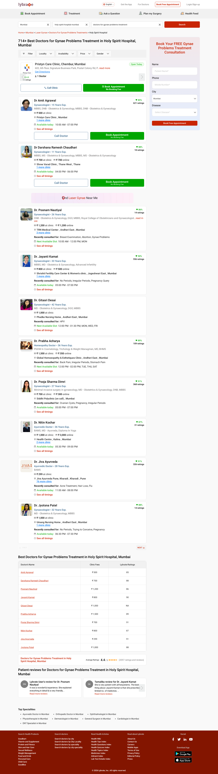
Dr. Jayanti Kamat (46, 256)
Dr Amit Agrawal (45, 100)
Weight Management (27, 753)
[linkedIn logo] (185, 740)
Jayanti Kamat (28, 597)
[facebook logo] (173, 740)
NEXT (141, 548)
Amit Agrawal (27, 572)
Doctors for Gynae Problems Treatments (68, 32)
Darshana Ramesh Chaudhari (34, 580)
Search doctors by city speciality (69, 747)
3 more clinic (43, 232)
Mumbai (29, 32)
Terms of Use (133, 750)
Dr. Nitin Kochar (44, 422)
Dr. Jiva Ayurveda (46, 462)
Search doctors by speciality (67, 744)
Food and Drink (24, 756)
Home (21, 32)
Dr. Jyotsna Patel (45, 505)
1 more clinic (43, 120)
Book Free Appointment (167, 4)
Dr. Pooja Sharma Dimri (49, 382)
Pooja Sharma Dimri (30, 622)
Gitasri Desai (27, 605)
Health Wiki (96, 739)
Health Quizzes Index (100, 747)
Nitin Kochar (26, 630)
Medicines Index (98, 753)
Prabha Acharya (28, 614)
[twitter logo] (179, 740)
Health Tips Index (98, 742)
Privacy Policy (133, 753)
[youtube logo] (191, 740)
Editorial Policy (133, 756)
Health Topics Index (99, 750)
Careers (130, 744)
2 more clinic (43, 442)
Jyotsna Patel (27, 647)
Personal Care (24, 759)
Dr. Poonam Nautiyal (48, 210)
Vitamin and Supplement (28, 742)
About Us (131, 739)
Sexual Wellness (25, 750)
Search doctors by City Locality (68, 742)
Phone (155, 78)
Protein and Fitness (26, 744)
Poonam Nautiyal (29, 589)
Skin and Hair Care (26, 747)
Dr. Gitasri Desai (45, 300)
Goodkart (22, 739)
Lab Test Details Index (100, 759)
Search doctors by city (64, 739)
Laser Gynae (41, 32)
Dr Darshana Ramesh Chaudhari (55, 147)
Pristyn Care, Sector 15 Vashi (54, 64)
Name (155, 64)
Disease (156, 105)
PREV (23, 548)
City (154, 91)
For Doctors (143, 4)
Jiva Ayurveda (27, 639)
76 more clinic (44, 481)
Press (130, 759)
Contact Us (132, 742)
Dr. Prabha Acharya (47, 341)
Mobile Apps (132, 747)
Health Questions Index (101, 744)
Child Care (22, 762)
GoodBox (22, 765)
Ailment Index (97, 756)
